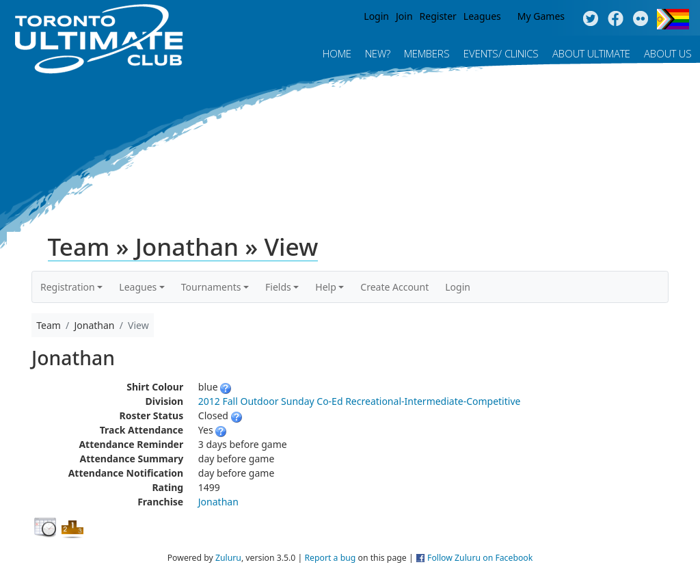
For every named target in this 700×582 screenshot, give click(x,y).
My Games (541, 16)
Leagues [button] (138, 286)
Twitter (590, 19)
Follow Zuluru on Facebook (480, 558)
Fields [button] (278, 286)
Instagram (641, 19)
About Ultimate (591, 53)
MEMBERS (427, 53)
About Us (668, 53)
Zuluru (228, 558)
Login (376, 16)
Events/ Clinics (501, 53)
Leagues (482, 16)
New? (377, 53)
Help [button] (325, 286)
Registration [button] (67, 286)
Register (438, 16)
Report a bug (329, 558)
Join (404, 16)
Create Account (394, 286)
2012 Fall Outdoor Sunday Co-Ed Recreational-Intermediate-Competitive (359, 401)
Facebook (615, 19)
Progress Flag (673, 19)
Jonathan (218, 501)
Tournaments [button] (211, 286)
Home (337, 53)
